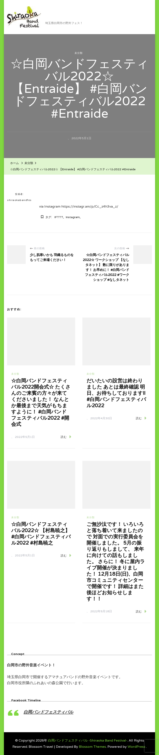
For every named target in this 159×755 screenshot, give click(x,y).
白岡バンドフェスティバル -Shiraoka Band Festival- (85, 14)
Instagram (73, 217)
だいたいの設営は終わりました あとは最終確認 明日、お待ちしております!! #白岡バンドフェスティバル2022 (116, 393)
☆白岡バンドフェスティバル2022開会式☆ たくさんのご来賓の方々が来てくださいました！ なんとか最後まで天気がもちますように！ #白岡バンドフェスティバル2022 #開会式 (41, 402)
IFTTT (58, 217)
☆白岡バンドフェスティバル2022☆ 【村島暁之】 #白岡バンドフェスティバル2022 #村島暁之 (41, 533)
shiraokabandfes (19, 200)
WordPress (136, 746)
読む (66, 437)
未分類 (79, 52)
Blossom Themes (92, 746)
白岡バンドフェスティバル (48, 712)
